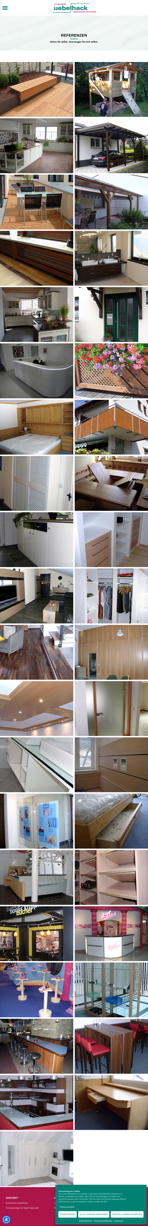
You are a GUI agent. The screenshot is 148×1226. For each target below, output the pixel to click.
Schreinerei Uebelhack (17, 1203)
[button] (5, 7)
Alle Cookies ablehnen (94, 1214)
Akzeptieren (67, 1214)
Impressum (118, 1220)
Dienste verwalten (67, 1206)
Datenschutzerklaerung (103, 1220)
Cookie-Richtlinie (85, 1220)
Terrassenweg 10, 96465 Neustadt (22, 1208)
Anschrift (12, 1198)
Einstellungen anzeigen (127, 1214)
